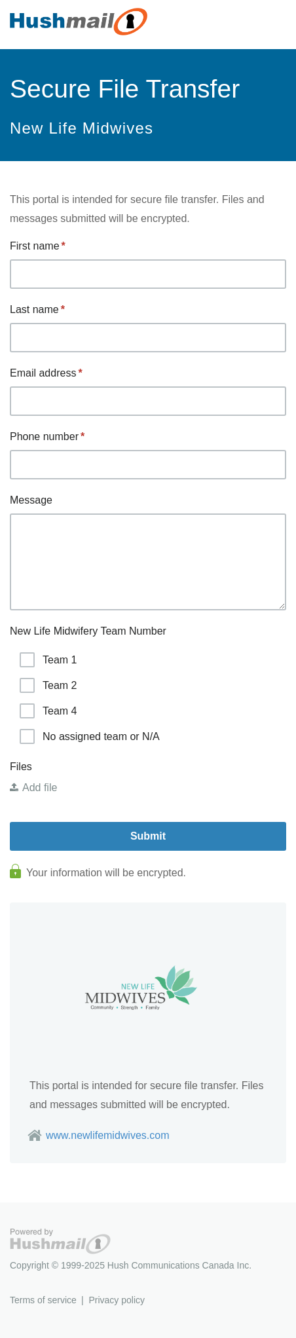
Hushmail (60, 1241)
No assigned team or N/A (90, 736)
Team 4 (48, 710)
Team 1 (48, 659)
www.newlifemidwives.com (108, 1135)
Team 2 (48, 685)
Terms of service (43, 1300)
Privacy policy (116, 1300)
